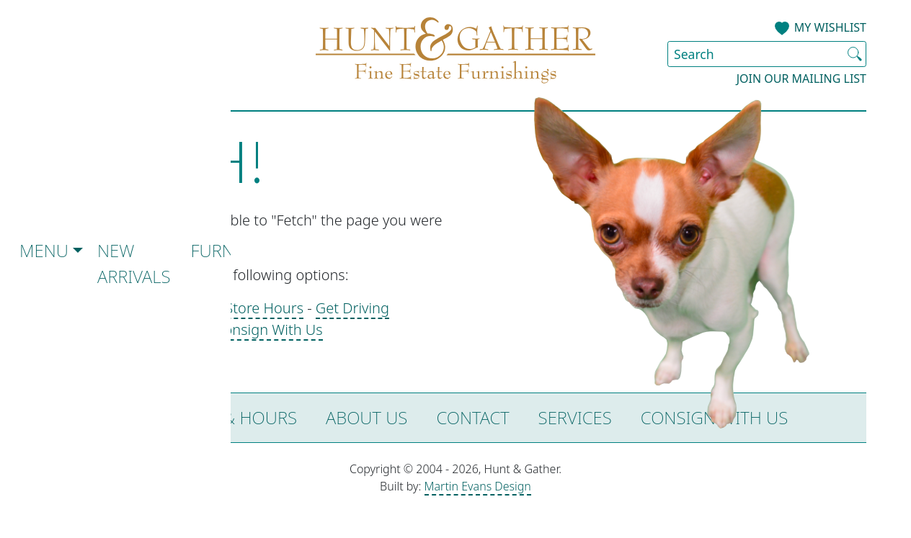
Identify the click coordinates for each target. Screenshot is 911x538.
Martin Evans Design (478, 486)
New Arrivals (134, 263)
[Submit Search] (855, 54)
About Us (366, 417)
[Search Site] (766, 54)
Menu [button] (43, 250)
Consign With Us (269, 329)
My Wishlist (830, 27)
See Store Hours (250, 308)
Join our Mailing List (801, 78)
